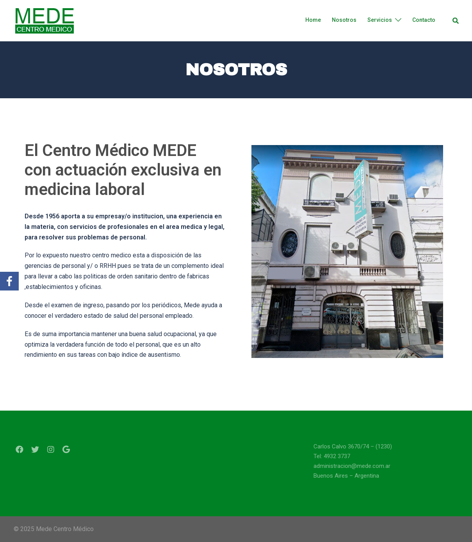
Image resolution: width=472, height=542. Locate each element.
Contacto (423, 20)
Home (313, 20)
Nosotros (344, 20)
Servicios (379, 20)
